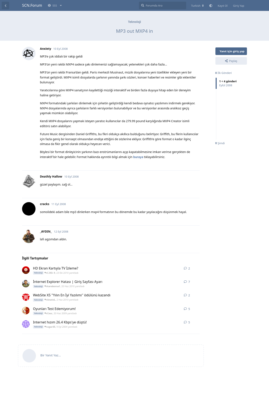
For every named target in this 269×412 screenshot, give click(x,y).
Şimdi (220, 143)
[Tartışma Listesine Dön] (5, 5)
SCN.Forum (32, 5)
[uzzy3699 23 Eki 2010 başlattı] (26, 270)
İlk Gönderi (223, 73)
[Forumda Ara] (162, 5)
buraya (138, 157)
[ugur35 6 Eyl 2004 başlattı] (26, 324)
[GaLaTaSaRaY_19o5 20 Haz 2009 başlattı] (26, 310)
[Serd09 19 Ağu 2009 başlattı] (26, 283)
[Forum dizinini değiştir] (197, 5)
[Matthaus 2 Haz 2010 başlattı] (26, 297)
